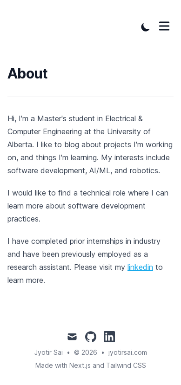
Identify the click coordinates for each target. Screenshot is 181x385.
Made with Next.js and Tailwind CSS (90, 365)
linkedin (140, 267)
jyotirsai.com (127, 352)
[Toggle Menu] (164, 26)
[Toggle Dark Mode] (145, 27)
